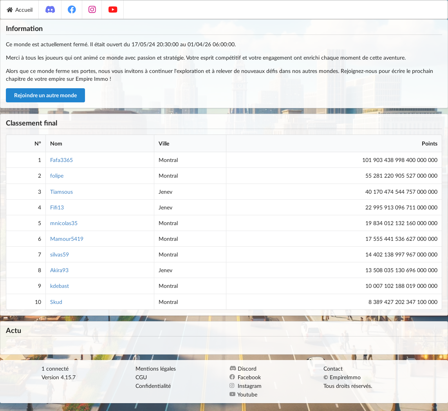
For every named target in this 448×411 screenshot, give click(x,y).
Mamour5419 (66, 238)
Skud (56, 301)
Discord (243, 369)
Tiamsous (61, 191)
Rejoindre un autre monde (45, 95)
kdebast (59, 285)
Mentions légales (155, 369)
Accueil (20, 9)
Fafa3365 (61, 159)
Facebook (245, 377)
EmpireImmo (345, 377)
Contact (333, 369)
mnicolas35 (64, 223)
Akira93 (59, 270)
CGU (141, 377)
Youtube (243, 394)
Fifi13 (57, 207)
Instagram (245, 385)
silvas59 (59, 254)
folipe (56, 175)
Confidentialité (153, 385)
